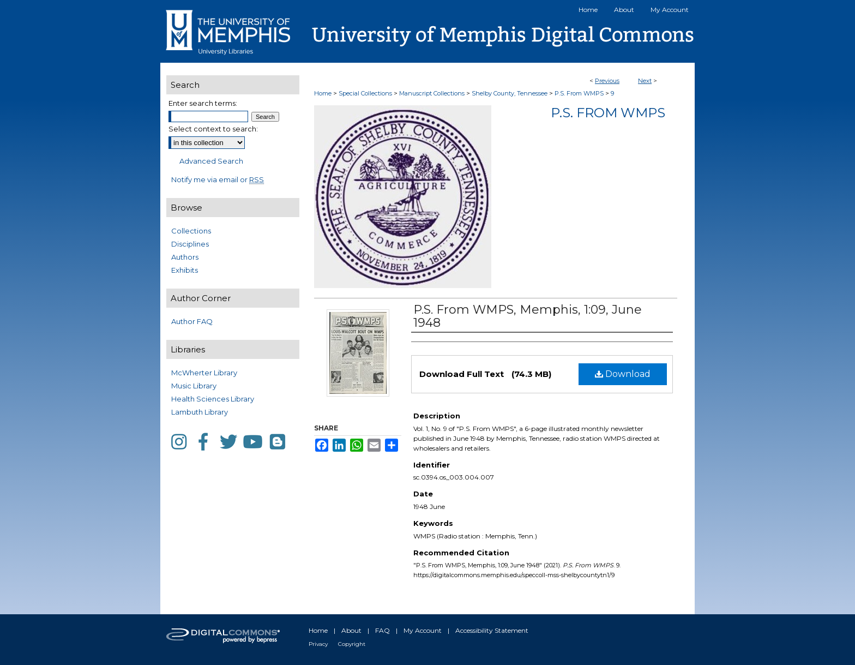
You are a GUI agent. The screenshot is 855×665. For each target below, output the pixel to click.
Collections (191, 230)
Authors (184, 257)
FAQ (382, 630)
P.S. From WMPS (579, 93)
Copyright (351, 644)
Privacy (318, 644)
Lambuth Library (199, 412)
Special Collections (365, 93)
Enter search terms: (202, 103)
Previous (607, 81)
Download (623, 374)
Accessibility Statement (491, 630)
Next (645, 81)
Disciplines (190, 243)
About (351, 630)
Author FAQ (192, 321)
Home (323, 93)
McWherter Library (204, 372)
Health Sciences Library (212, 398)
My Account (423, 630)
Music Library (193, 385)
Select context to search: (213, 128)
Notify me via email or (217, 179)
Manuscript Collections (432, 93)
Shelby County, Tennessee (509, 93)
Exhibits (184, 270)
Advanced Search (211, 161)
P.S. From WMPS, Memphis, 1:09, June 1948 (527, 316)
